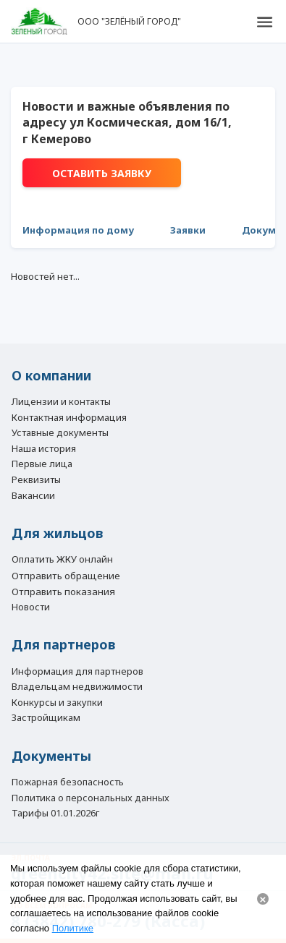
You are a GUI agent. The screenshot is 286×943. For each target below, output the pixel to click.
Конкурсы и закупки (57, 703)
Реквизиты (36, 480)
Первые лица (42, 464)
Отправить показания (63, 591)
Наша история (44, 449)
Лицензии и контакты (61, 402)
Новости (31, 607)
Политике (72, 928)
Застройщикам (46, 718)
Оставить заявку (101, 173)
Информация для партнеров (77, 672)
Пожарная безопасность (68, 782)
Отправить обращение (66, 575)
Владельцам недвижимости (77, 687)
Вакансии (33, 496)
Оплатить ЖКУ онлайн (62, 560)
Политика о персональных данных (90, 798)
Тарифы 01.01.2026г (55, 813)
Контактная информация (69, 418)
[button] (264, 21)
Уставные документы (60, 433)
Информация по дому (78, 229)
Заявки (188, 229)
